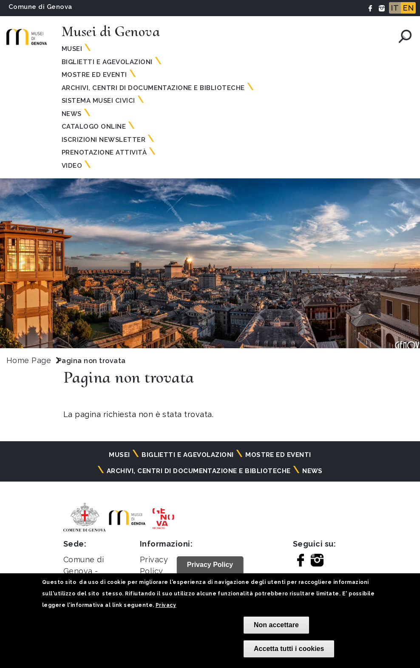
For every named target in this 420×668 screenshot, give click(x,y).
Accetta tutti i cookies (289, 648)
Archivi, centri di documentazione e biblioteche (153, 88)
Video (72, 165)
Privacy (166, 605)
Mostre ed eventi (94, 75)
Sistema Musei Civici (98, 100)
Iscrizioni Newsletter (103, 140)
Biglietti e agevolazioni (107, 62)
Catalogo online (94, 126)
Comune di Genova (40, 7)
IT (395, 7)
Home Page (28, 360)
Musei (72, 49)
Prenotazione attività (104, 152)
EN (408, 7)
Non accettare (276, 625)
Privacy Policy (210, 564)
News (72, 114)
